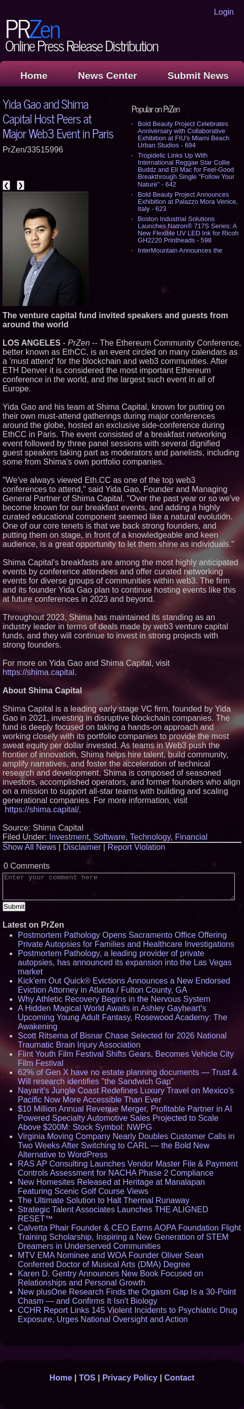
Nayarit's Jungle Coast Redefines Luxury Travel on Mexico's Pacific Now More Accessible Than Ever (126, 1095)
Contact (179, 1377)
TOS (87, 1377)
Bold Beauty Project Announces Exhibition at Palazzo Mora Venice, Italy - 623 (188, 201)
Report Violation (137, 847)
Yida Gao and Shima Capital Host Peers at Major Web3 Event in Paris (58, 118)
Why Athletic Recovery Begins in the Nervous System (114, 999)
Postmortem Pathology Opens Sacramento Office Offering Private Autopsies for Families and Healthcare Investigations (126, 939)
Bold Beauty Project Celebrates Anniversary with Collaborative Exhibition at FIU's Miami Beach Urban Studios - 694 (183, 134)
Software (110, 837)
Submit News (198, 75)
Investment (69, 837)
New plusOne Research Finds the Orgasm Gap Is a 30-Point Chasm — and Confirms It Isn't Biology (127, 1296)
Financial (191, 837)
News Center (107, 75)
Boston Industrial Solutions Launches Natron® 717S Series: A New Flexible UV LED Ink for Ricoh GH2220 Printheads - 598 (188, 229)
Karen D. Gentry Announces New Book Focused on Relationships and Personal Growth (110, 1278)
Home (33, 75)
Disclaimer (82, 847)
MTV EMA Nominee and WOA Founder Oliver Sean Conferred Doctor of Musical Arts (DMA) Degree (110, 1260)
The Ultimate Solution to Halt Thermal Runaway (104, 1200)
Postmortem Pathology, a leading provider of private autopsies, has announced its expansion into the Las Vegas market (125, 962)
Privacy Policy (130, 1377)
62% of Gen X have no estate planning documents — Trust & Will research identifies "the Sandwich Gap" (127, 1077)
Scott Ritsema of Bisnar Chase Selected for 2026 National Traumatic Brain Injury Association (122, 1040)
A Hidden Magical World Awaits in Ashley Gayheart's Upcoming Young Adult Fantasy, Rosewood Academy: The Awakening (122, 1017)
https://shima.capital (38, 672)
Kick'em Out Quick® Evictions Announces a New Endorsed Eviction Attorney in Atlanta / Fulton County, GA (124, 985)
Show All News (29, 847)
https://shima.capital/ (42, 809)
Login (224, 12)
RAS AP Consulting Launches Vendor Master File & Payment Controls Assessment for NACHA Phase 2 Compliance (128, 1168)
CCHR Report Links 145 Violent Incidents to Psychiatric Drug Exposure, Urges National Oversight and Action (127, 1315)
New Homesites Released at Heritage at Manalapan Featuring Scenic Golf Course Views (111, 1187)
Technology (150, 837)
